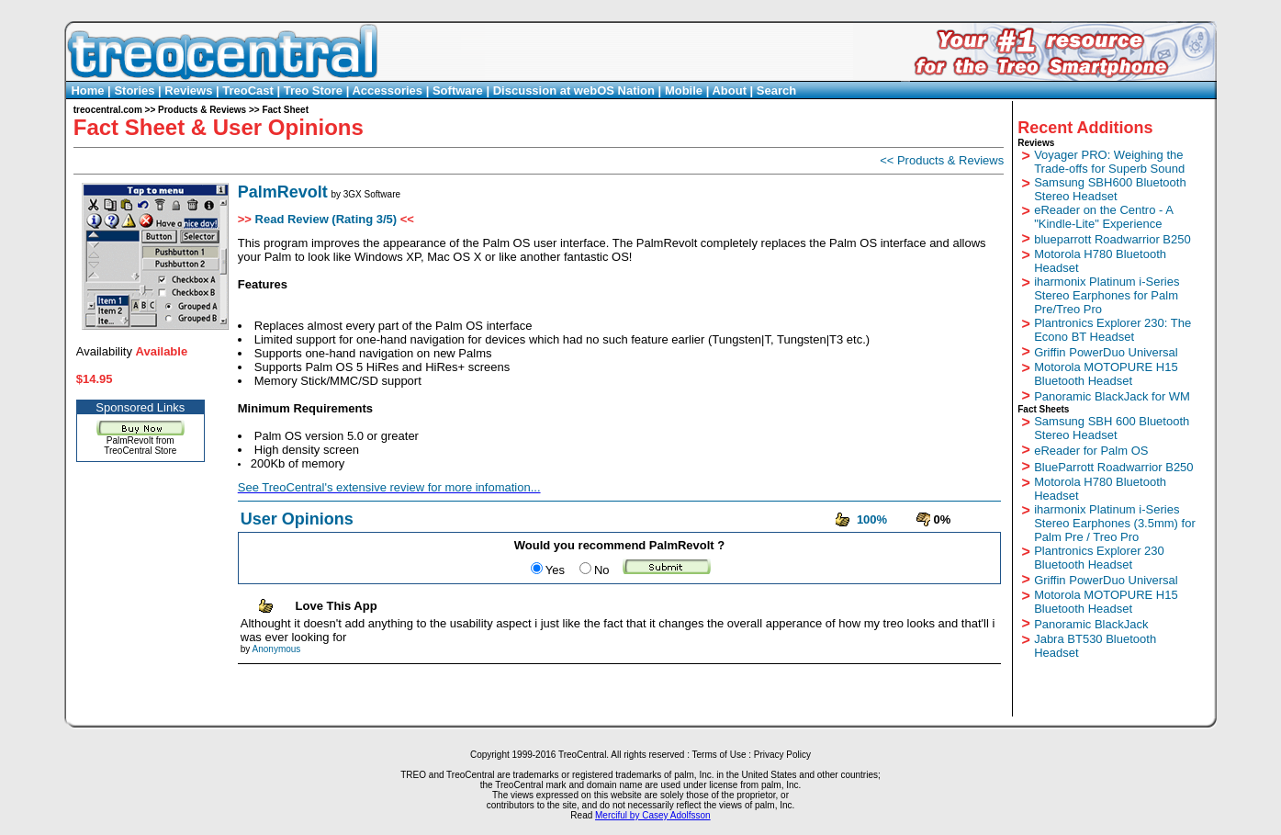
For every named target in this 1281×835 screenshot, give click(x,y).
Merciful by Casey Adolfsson (653, 815)
